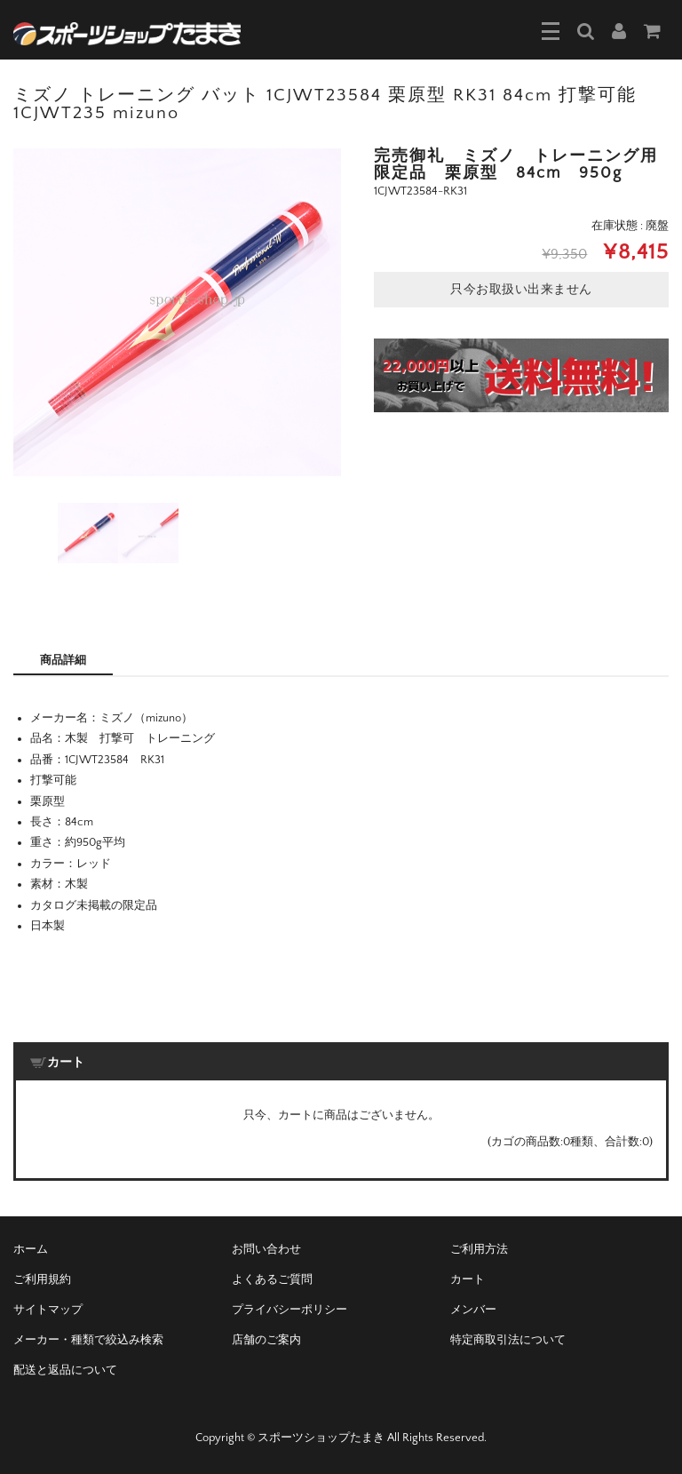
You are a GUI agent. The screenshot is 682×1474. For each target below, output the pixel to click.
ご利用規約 (42, 1279)
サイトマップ (48, 1309)
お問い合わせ (266, 1249)
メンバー (473, 1309)
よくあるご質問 (272, 1279)
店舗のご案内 (266, 1340)
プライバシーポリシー (289, 1309)
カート (467, 1279)
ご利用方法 (479, 1249)
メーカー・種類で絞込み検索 (88, 1340)
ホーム (30, 1249)
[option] (177, 312)
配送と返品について (65, 1370)
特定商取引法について (508, 1340)
